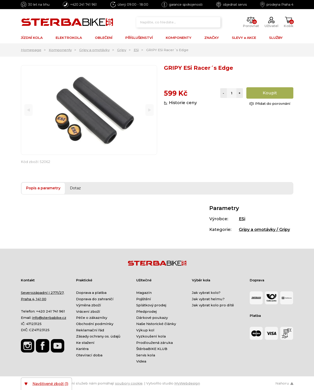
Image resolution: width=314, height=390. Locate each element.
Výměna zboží (88, 305)
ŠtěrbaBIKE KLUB (151, 349)
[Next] (149, 110)
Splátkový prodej (151, 305)
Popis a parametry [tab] (43, 188)
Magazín (144, 292)
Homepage (31, 50)
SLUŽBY (276, 37)
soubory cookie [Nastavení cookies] (129, 383)
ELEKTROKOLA (69, 37)
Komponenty (60, 50)
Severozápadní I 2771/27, (42, 292)
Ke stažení (85, 342)
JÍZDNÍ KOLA (32, 37)
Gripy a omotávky (94, 50)
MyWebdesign (187, 383)
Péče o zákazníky (91, 317)
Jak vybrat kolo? (206, 292)
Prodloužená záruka (154, 342)
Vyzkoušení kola (151, 336)
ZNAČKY (211, 37)
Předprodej (146, 311)
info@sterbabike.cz (49, 317)
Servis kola (145, 355)
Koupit (270, 92)
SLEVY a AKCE (244, 37)
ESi (136, 50)
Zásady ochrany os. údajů (98, 336)
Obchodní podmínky (94, 324)
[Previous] (28, 110)
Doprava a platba (91, 292)
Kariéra (82, 349)
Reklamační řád (90, 330)
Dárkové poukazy (152, 317)
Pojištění (143, 299)
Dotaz (75, 188)
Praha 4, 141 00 (33, 299)
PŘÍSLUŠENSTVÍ (139, 37)
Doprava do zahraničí (95, 299)
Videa (141, 361)
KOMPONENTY (178, 37)
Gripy (121, 50)
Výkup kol (145, 330)
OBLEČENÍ (103, 37)
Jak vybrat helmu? (208, 299)
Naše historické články (156, 324)
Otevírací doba (89, 355)
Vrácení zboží (88, 311)
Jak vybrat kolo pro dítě (213, 305)
